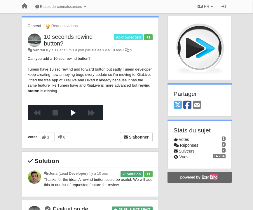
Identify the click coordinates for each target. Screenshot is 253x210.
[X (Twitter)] (178, 105)
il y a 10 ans (98, 174)
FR (205, 6)
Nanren (39, 50)
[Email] (197, 105)
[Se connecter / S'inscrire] (223, 6)
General (34, 26)
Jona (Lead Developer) (68, 174)
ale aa (96, 50)
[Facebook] (187, 105)
